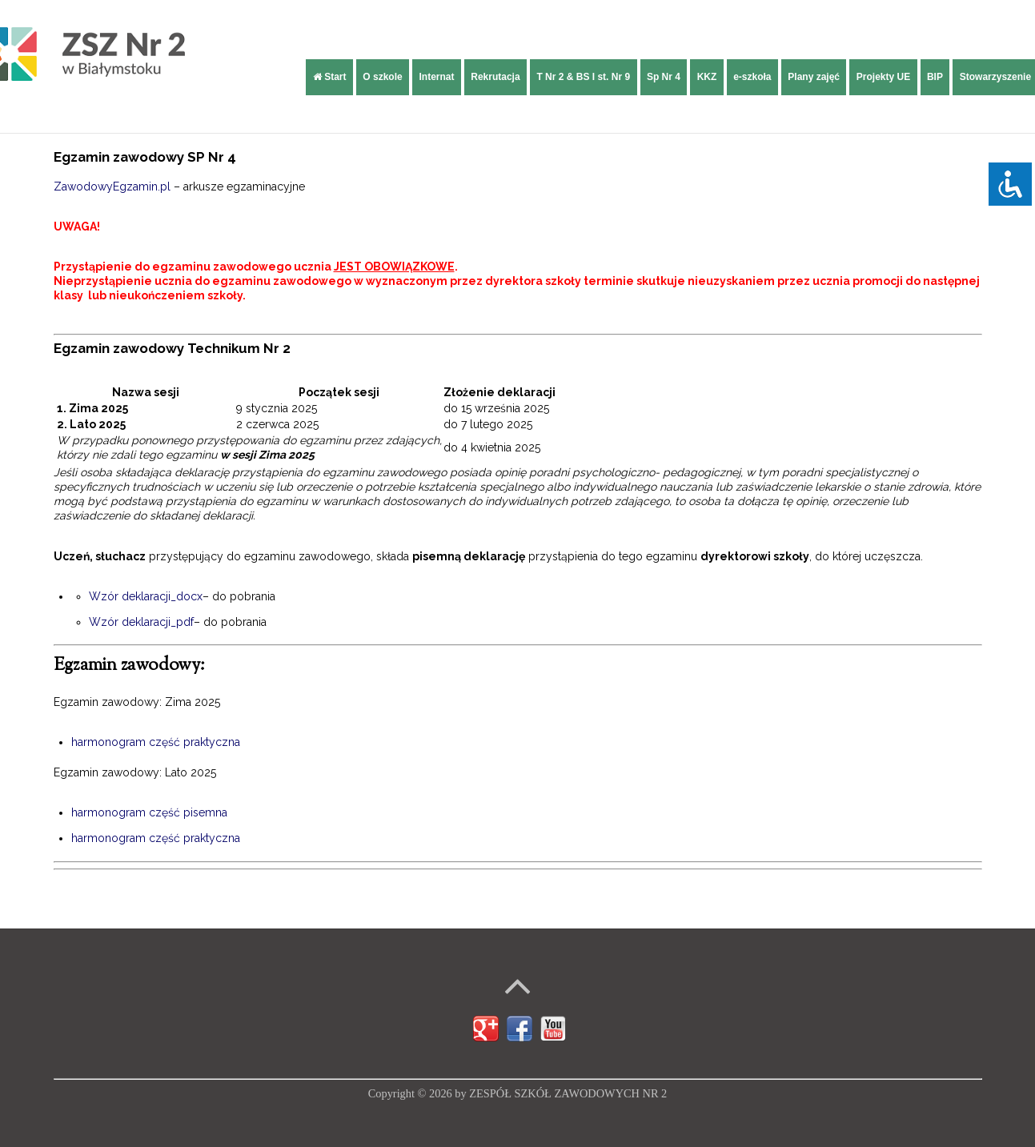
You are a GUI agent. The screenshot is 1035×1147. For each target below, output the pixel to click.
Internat (436, 76)
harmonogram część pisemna (149, 812)
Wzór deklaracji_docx (146, 596)
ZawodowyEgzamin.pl (112, 186)
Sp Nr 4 (663, 76)
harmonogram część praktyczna (155, 742)
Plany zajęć (814, 76)
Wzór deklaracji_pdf (141, 622)
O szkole (382, 76)
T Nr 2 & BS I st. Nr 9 (583, 76)
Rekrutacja (495, 76)
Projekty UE (883, 76)
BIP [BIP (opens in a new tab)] (935, 76)
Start (330, 76)
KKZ (707, 76)
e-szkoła (752, 76)
